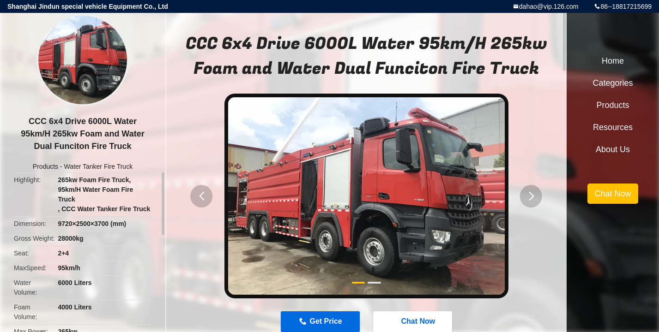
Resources (613, 127)
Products (45, 166)
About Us (613, 149)
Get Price (325, 321)
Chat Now (413, 321)
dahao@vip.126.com (549, 6)
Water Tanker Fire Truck (98, 166)
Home (613, 60)
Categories (612, 83)
